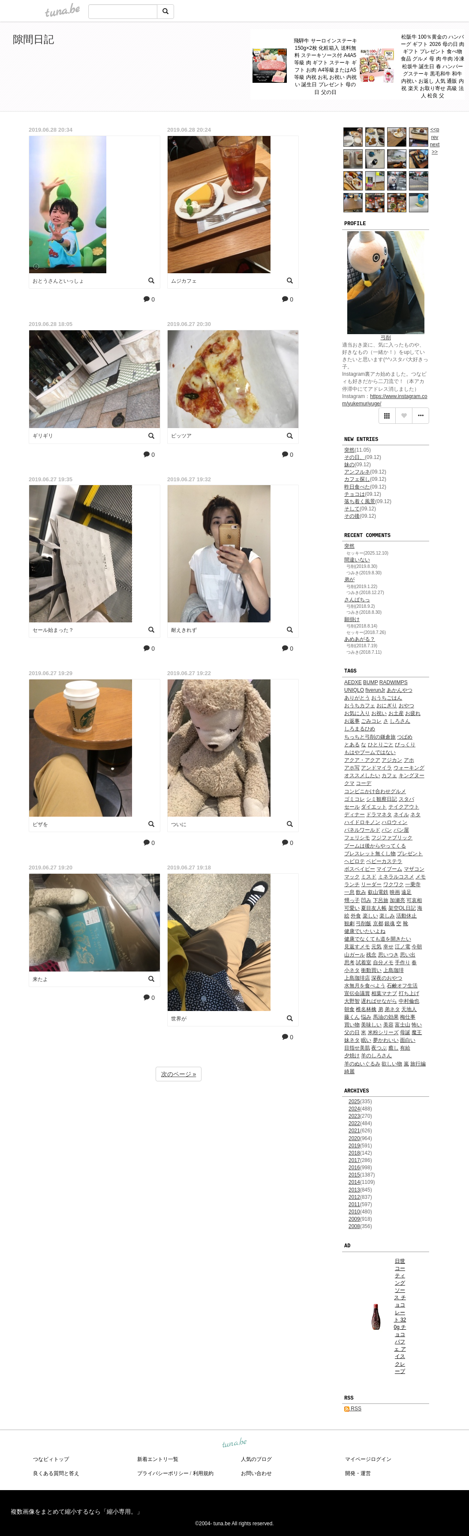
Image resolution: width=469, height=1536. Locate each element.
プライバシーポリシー (163, 1473)
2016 (354, 1168)
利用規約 (203, 1473)
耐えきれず (184, 630)
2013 (354, 1190)
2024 (354, 1109)
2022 (354, 1123)
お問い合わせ (256, 1473)
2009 (354, 1219)
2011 (354, 1204)
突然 (349, 450)
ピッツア (181, 436)
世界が (178, 1019)
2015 (354, 1175)
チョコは (354, 494)
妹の (349, 465)
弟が (349, 579)
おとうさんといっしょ (58, 281)
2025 (354, 1101)
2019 (354, 1146)
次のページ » (178, 1074)
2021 (354, 1131)
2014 (354, 1182)
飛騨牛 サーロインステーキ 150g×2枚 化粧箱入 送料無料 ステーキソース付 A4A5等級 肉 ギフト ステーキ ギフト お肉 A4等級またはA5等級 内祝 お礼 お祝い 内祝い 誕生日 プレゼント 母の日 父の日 (325, 66)
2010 (354, 1212)
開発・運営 (358, 1473)
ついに (178, 824)
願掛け (352, 619)
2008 (354, 1226)
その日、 (354, 457)
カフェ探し (357, 479)
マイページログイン (368, 1459)
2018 (354, 1153)
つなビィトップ (51, 1459)
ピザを (40, 824)
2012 (354, 1197)
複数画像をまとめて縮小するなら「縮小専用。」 (77, 1511)
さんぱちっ (357, 600)
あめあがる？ (359, 639)
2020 (354, 1138)
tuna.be (234, 1443)
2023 (354, 1116)
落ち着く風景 (359, 501)
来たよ (40, 979)
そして (352, 509)
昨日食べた (357, 487)
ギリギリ (43, 436)
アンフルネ (357, 472)
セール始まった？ (53, 630)
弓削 (386, 338)
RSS (352, 1409)
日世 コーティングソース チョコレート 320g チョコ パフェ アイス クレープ (400, 1316)
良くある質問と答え (56, 1473)
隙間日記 (33, 39)
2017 (354, 1160)
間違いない (357, 560)
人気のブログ (256, 1459)
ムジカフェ (184, 281)
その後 (352, 516)
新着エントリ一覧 (157, 1459)
